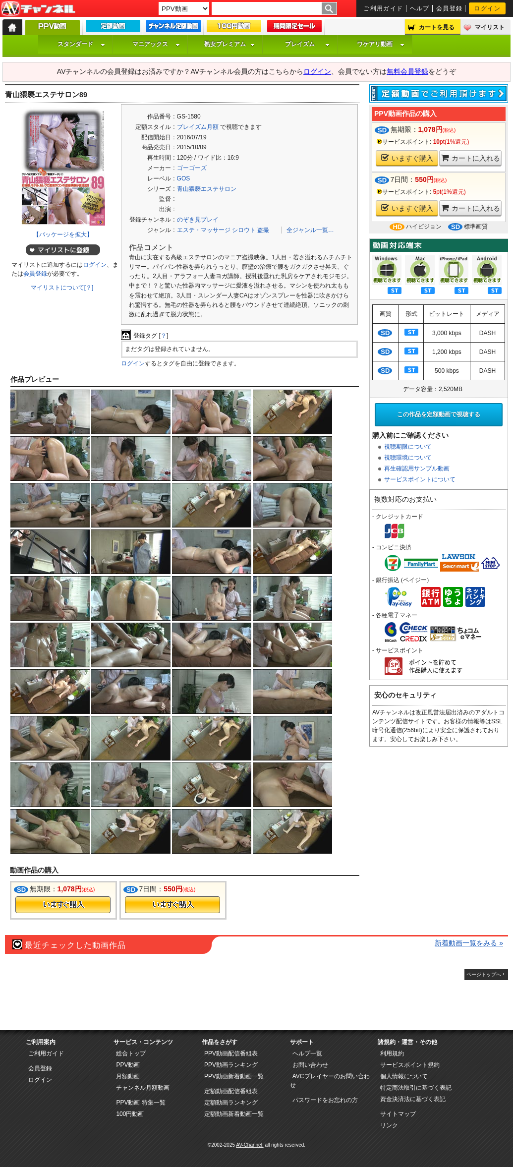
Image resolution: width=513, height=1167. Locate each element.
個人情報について (404, 1076)
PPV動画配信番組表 (231, 1053)
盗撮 (263, 230)
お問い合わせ (310, 1064)
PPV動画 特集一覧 (140, 1102)
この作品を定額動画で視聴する (438, 414)
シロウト (244, 230)
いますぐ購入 (407, 158)
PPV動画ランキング (231, 1064)
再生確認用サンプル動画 (417, 468)
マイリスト (490, 27)
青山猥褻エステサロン (206, 188)
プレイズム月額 (198, 126)
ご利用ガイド (383, 8)
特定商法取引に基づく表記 (416, 1087)
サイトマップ (398, 1113)
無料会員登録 (407, 71)
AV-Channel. (249, 1145)
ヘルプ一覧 (307, 1053)
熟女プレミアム (229, 44)
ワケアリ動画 (380, 44)
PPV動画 (128, 1064)
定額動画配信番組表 (231, 1091)
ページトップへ (483, 974)
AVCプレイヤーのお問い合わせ (330, 1081)
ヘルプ (420, 8)
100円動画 (130, 1113)
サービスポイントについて (420, 479)
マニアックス (156, 44)
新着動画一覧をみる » (469, 943)
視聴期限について (408, 446)
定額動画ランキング (231, 1102)
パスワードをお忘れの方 (325, 1100)
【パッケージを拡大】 (63, 234)
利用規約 (392, 1053)
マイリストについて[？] (62, 287)
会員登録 (449, 8)
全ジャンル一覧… (310, 230)
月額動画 (128, 1076)
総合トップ (131, 1053)
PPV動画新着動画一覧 (234, 1076)
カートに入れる (470, 158)
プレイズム (307, 44)
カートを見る (437, 27)
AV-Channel (38, 9)
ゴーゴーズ (192, 168)
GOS (183, 178)
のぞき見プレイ (198, 219)
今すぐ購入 (63, 904)
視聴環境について (408, 457)
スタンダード (81, 44)
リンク (389, 1125)
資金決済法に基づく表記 (413, 1099)
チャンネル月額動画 (143, 1087)
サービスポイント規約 (410, 1064)
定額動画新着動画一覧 (234, 1113)
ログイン (487, 8)
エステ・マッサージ (203, 230)
